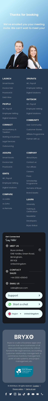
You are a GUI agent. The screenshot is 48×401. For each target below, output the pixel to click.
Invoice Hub (7, 88)
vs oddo (6, 199)
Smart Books (8, 83)
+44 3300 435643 (18, 277)
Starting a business (11, 137)
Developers (31, 221)
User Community (34, 125)
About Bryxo (31, 157)
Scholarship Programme (31, 182)
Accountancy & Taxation (9, 130)
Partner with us (33, 139)
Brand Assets (32, 193)
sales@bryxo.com (19, 287)
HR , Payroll (7, 109)
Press (28, 176)
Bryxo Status (31, 225)
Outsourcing (8, 146)
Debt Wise (6, 97)
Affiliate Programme (35, 134)
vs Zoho (6, 203)
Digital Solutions (9, 118)
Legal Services (8, 141)
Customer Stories (34, 129)
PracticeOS (7, 92)
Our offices (31, 167)
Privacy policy (18, 389)
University (30, 204)
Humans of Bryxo (34, 188)
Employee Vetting (10, 113)
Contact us (31, 162)
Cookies (36, 386)
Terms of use (30, 389)
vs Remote (7, 208)
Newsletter (31, 216)
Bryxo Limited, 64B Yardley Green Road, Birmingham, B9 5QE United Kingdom (22, 257)
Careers (30, 171)
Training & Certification (31, 210)
